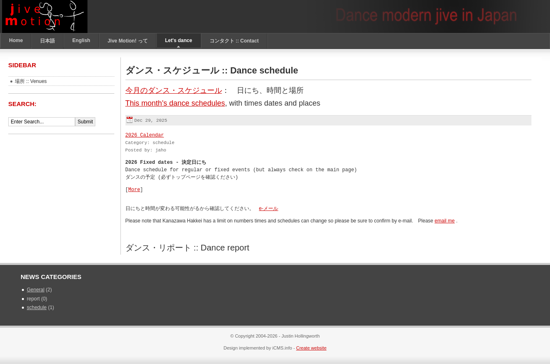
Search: (23, 103)
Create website (311, 347)
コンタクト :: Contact (234, 41)
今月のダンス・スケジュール (173, 90)
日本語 (47, 41)
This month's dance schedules (175, 103)
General (36, 290)
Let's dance (178, 40)
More (134, 189)
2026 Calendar (144, 135)
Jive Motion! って (128, 41)
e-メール (269, 208)
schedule (37, 307)
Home (16, 40)
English (81, 40)
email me (444, 221)
